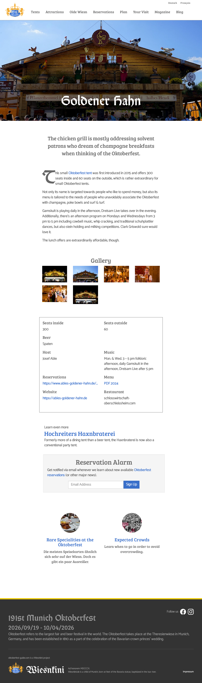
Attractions (55, 11)
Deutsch (172, 2)
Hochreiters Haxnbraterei (79, 433)
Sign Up (131, 484)
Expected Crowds (132, 539)
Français (185, 2)
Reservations (103, 11)
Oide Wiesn (78, 11)
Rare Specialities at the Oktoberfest (70, 541)
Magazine (162, 11)
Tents (35, 11)
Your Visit (141, 11)
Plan (123, 11)
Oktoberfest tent (80, 173)
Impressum (188, 672)
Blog (179, 11)
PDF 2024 (111, 383)
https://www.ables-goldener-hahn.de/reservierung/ (70, 383)
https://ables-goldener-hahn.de (65, 398)
